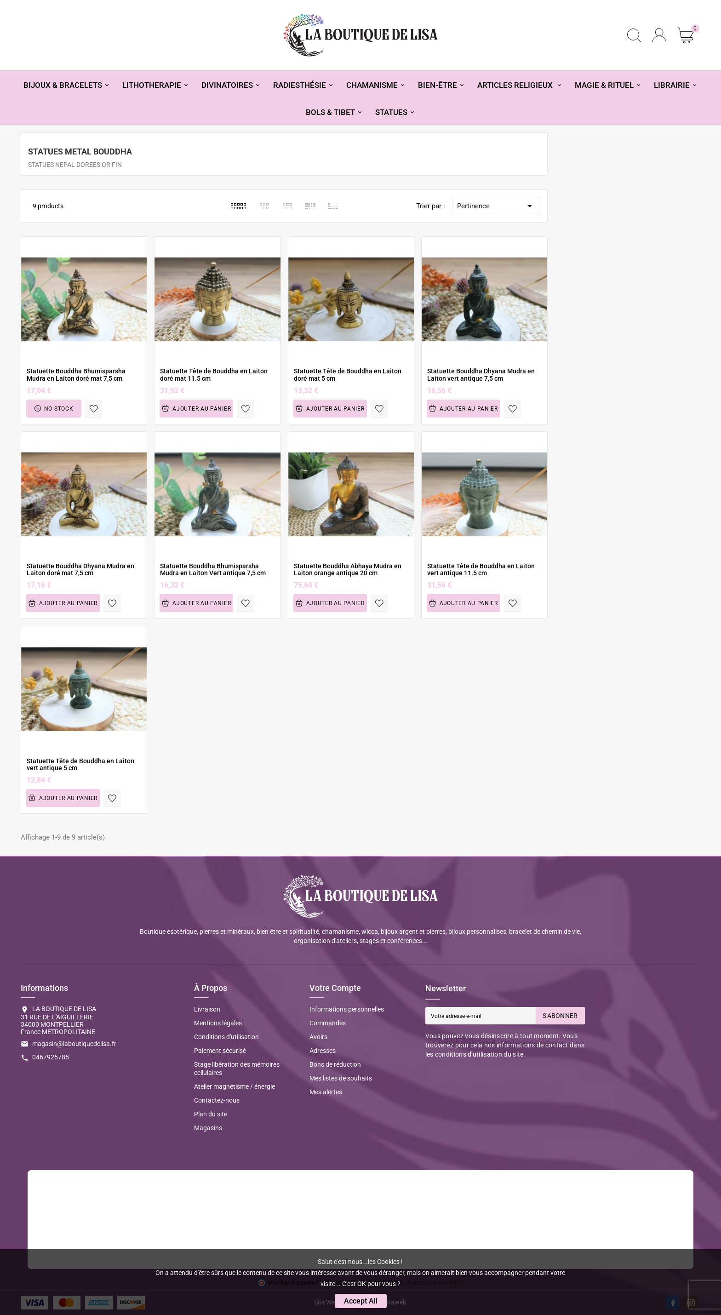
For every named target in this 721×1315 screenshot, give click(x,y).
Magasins (208, 1128)
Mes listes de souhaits (340, 1078)
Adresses (322, 1050)
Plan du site (210, 1114)
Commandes (327, 1023)
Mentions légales (218, 1023)
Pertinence (496, 206)
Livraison (207, 1009)
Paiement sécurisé (220, 1050)
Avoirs (318, 1037)
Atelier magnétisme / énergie (234, 1086)
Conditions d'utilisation (226, 1037)
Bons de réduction (335, 1064)
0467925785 (50, 1057)
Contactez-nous (217, 1100)
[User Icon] (659, 35)
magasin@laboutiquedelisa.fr (74, 1043)
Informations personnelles (346, 1009)
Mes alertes (325, 1092)
